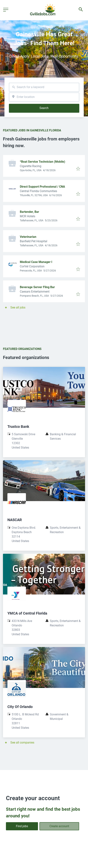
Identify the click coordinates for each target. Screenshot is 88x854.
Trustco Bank (18, 426)
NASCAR (14, 520)
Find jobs (22, 826)
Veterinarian (28, 237)
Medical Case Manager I (36, 262)
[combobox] (44, 87)
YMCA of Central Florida (27, 613)
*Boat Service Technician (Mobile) (42, 161)
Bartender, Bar (29, 212)
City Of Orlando (20, 706)
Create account (59, 826)
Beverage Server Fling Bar (37, 287)
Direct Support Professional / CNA (42, 186)
